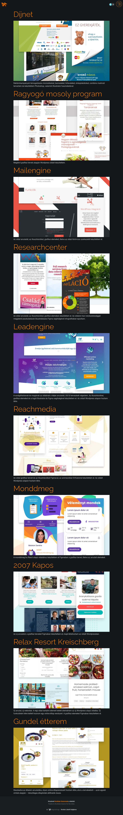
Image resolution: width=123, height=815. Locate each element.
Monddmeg (33, 488)
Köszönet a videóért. (61, 801)
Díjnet (23, 14)
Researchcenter (40, 247)
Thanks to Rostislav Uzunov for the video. (61, 804)
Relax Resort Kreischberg (56, 641)
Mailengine (32, 170)
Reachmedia (34, 408)
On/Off (112, 4)
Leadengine (33, 326)
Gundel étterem (40, 721)
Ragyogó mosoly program (57, 93)
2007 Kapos (33, 565)
